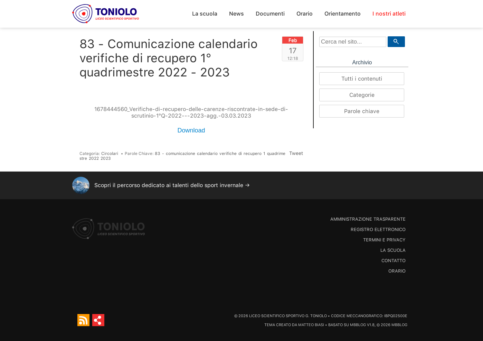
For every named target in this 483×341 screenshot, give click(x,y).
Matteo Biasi (311, 325)
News (236, 13)
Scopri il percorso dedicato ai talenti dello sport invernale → (172, 185)
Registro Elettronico (378, 229)
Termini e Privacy (384, 239)
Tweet (296, 153)
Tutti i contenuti (361, 78)
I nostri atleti (389, 13)
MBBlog (358, 325)
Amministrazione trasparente (368, 219)
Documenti (270, 13)
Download (191, 130)
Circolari (109, 153)
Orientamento (342, 13)
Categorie (362, 95)
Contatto (393, 260)
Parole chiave (361, 111)
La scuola (204, 13)
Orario (304, 13)
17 (293, 50)
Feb (292, 40)
